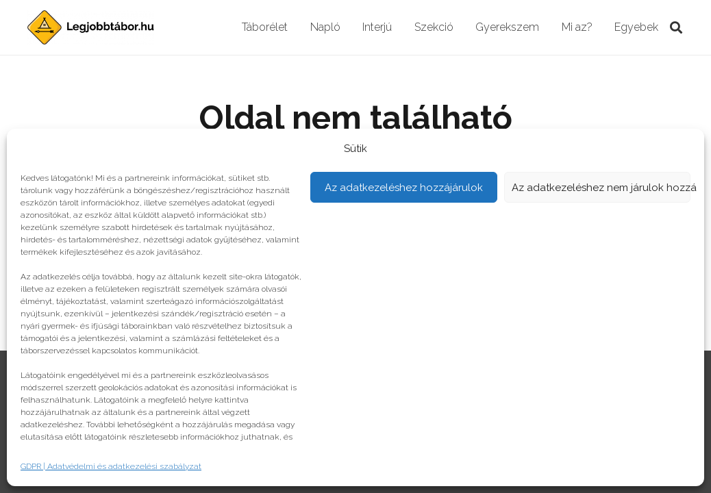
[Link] (90, 27)
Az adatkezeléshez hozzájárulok (404, 187)
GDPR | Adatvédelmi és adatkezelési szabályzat (111, 466)
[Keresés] (676, 27)
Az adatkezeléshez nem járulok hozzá (601, 187)
